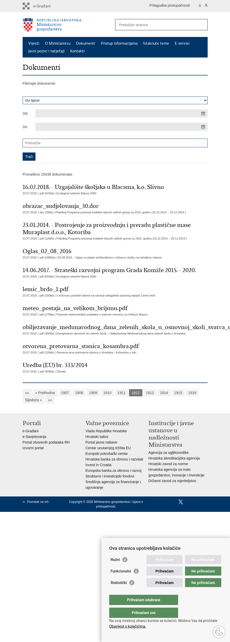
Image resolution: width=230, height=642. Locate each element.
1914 (164, 393)
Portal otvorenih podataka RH (46, 442)
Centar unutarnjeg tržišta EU (108, 448)
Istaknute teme (156, 43)
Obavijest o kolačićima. (127, 626)
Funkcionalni (121, 581)
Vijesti (33, 43)
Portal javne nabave (101, 442)
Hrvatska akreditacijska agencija (174, 458)
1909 (93, 393)
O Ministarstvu (57, 43)
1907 (65, 393)
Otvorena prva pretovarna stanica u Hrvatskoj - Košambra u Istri (96, 352)
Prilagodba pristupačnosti (170, 5)
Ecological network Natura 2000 (76, 193)
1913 (150, 393)
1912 (136, 393)
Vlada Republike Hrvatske (106, 431)
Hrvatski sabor (97, 437)
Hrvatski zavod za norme (168, 464)
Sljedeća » (33, 400)
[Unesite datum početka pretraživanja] (121, 113)
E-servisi (182, 43)
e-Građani (31, 431)
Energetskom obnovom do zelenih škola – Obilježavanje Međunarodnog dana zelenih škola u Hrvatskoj (121, 333)
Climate (61, 371)
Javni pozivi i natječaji (46, 51)
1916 (192, 393)
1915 (178, 393)
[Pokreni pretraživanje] (201, 25)
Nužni (115, 570)
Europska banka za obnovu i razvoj (114, 470)
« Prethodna (45, 393)
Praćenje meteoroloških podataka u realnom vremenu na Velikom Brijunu (102, 314)
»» (50, 400)
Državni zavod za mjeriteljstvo (172, 481)
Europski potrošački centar (107, 454)
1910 (107, 393)
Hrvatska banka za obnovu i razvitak (114, 459)
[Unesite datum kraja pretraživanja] (121, 127)
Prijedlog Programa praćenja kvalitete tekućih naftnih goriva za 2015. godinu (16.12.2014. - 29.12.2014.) (121, 212)
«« (27, 393)
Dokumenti (85, 43)
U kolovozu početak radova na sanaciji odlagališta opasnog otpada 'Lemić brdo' (106, 295)
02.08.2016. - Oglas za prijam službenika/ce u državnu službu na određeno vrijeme (110, 257)
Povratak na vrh (38, 502)
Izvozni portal (33, 448)
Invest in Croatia (99, 465)
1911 (121, 393)
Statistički (119, 593)
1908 (79, 393)
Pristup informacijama (119, 43)
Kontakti (77, 51)
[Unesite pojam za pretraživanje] (156, 25)
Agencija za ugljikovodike (169, 453)
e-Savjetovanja (35, 437)
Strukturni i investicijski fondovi (110, 476)
